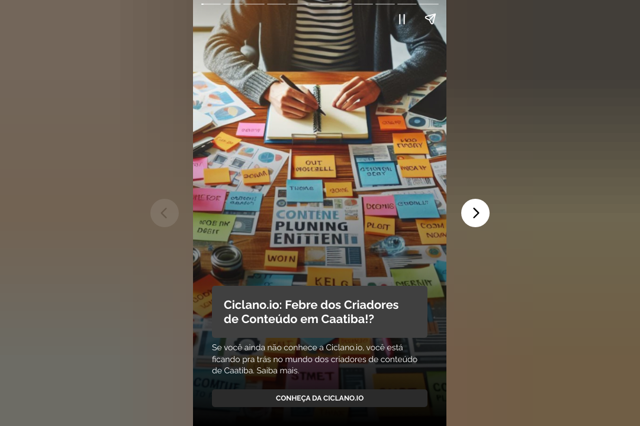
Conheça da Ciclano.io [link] (320, 398)
